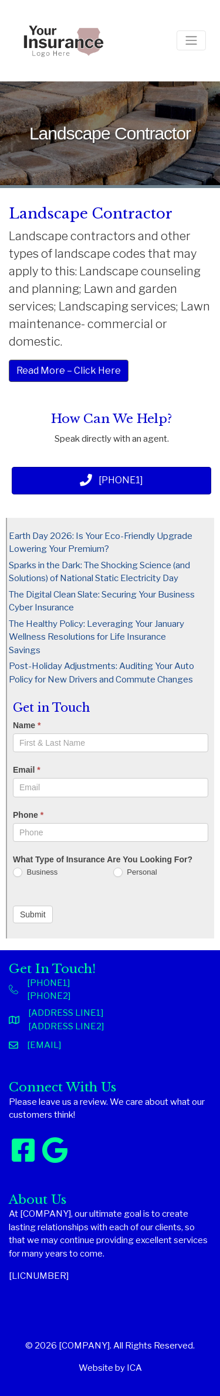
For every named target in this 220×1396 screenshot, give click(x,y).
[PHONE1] (48, 983)
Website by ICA (110, 1368)
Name (26, 725)
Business (35, 873)
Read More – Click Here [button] (68, 370)
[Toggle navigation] (191, 40)
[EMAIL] (44, 1045)
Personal (135, 873)
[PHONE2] (48, 996)
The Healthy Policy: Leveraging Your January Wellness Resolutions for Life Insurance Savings (96, 637)
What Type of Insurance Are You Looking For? (102, 859)
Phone (28, 815)
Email (26, 769)
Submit (33, 914)
